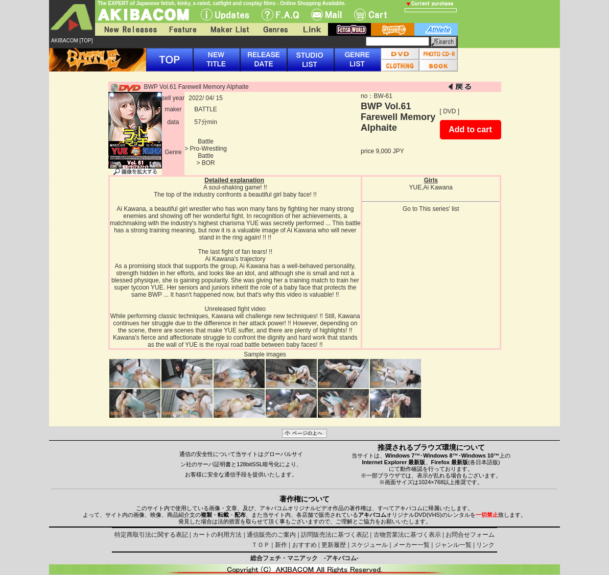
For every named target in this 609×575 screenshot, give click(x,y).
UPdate (225, 14)
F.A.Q (280, 14)
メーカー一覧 (411, 544)
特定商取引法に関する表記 (151, 534)
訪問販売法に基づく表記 (334, 534)
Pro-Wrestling (208, 148)
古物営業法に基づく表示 (407, 534)
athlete (436, 29)
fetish (349, 29)
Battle (206, 141)
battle (392, 29)
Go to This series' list (431, 208)
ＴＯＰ (260, 544)
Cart (370, 14)
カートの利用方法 (217, 534)
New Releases (128, 29)
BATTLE (205, 109)
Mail (326, 14)
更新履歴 (333, 544)
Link (311, 29)
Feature (182, 29)
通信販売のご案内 (271, 534)
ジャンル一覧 (453, 544)
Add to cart (470, 129)
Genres (274, 29)
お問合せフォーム (470, 534)
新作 (281, 544)
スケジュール (369, 544)
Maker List (229, 29)
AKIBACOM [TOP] (72, 40)
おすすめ (304, 544)
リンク (485, 544)
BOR (208, 162)
